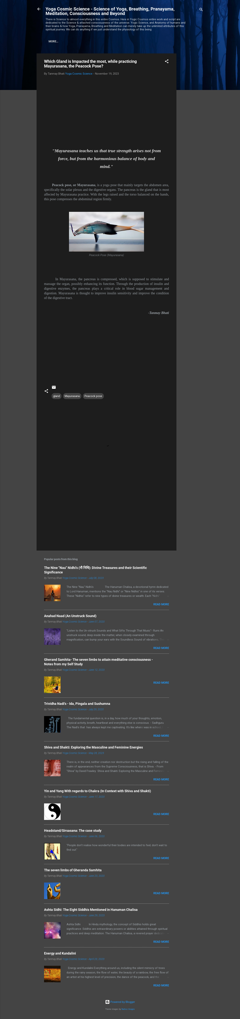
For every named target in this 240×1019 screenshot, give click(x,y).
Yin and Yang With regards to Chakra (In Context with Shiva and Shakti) (97, 791)
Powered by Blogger (120, 1002)
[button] (166, 62)
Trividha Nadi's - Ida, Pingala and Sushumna (77, 704)
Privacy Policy (117, 41)
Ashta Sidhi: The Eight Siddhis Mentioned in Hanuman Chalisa (91, 910)
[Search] (201, 10)
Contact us (143, 41)
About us (70, 41)
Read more (161, 604)
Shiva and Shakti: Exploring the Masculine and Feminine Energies (93, 747)
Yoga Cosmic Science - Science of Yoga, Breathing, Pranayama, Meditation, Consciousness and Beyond (110, 11)
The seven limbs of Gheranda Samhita (73, 870)
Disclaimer (91, 41)
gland (56, 396)
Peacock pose (93, 396)
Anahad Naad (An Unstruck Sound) (70, 616)
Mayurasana (72, 396)
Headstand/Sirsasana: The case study (72, 830)
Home (52, 41)
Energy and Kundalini (60, 953)
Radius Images (128, 1009)
